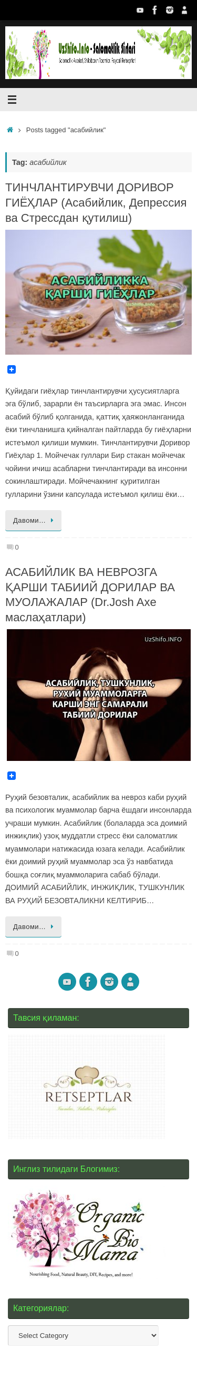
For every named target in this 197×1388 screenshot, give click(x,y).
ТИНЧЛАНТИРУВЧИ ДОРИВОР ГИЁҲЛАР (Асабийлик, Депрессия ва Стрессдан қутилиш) (95, 202)
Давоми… (35, 520)
